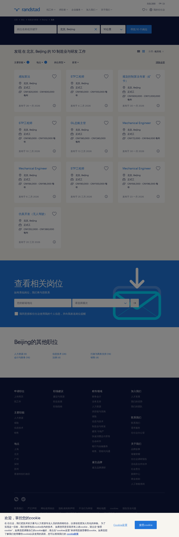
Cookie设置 (120, 524)
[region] (89, 525)
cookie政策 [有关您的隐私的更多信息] (72, 533)
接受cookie (145, 524)
